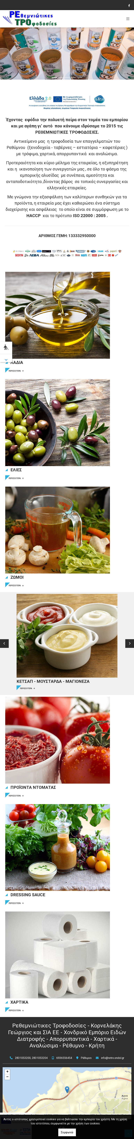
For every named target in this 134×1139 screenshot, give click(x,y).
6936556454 (64, 1058)
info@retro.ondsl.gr (112, 1058)
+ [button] (7, 1072)
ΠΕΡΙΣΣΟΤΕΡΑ (16, 371)
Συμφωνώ (67, 1132)
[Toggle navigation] (128, 18)
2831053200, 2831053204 (31, 1058)
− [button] (7, 1077)
